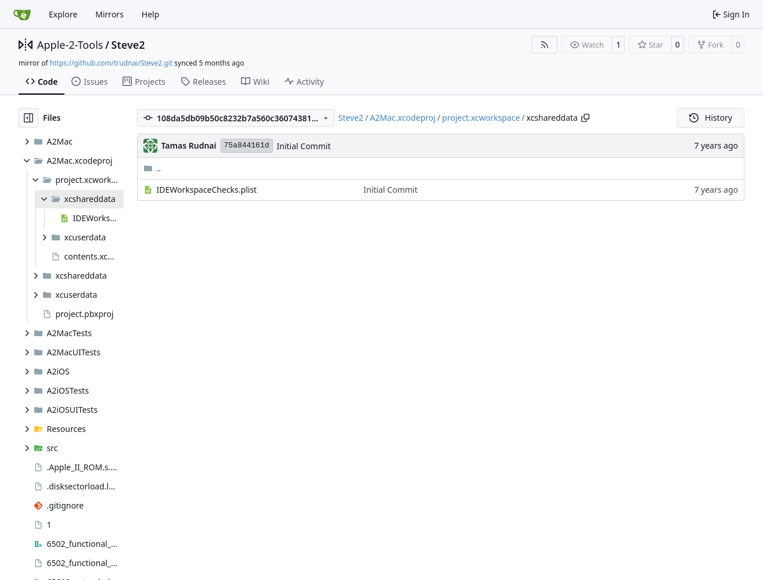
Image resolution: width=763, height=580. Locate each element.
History (710, 117)
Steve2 (128, 45)
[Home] (22, 14)
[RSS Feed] (544, 44)
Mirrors (109, 14)
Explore (63, 14)
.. (152, 168)
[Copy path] (585, 118)
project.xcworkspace (481, 117)
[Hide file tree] (28, 118)
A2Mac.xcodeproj (403, 117)
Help (151, 14)
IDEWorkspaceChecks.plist (207, 189)
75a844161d (246, 145)
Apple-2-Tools (70, 45)
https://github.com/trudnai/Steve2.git (111, 63)
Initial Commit (304, 146)
